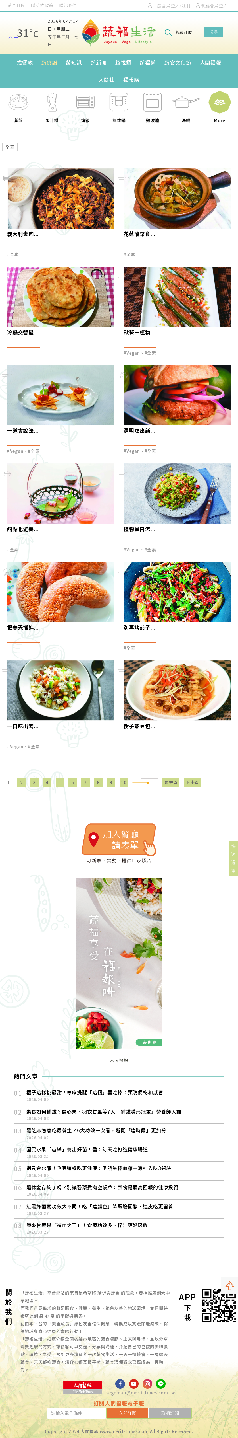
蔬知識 (74, 62)
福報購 (131, 79)
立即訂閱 (142, 1413)
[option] (19, 111)
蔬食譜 (49, 62)
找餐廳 (25, 62)
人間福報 (211, 62)
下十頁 (192, 782)
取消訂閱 (175, 1413)
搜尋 (214, 32)
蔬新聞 (99, 62)
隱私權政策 (42, 5)
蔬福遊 (148, 62)
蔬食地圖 (16, 5)
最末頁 (171, 782)
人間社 (107, 79)
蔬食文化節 (177, 62)
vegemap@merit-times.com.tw (140, 1393)
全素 (9, 147)
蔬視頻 (123, 62)
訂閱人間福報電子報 (119, 1403)
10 (124, 782)
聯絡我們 (68, 5)
